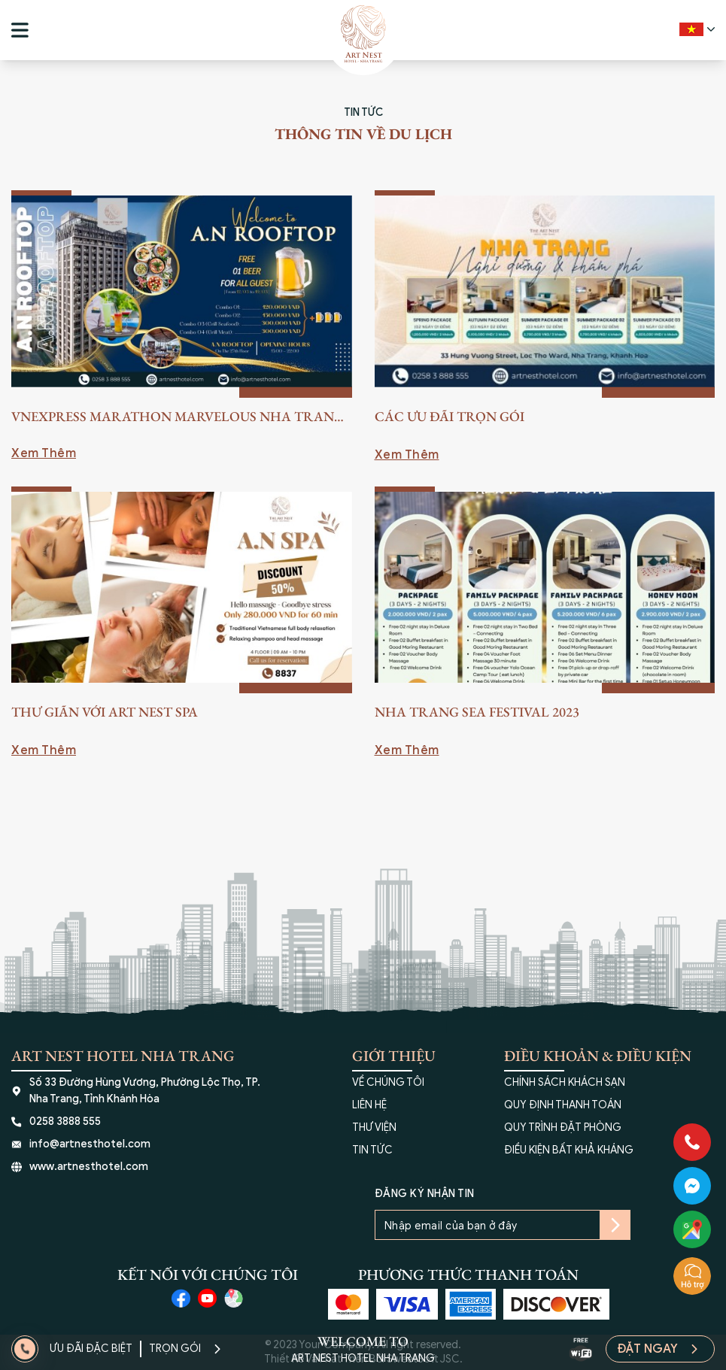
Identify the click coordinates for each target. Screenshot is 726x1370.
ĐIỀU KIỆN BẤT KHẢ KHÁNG (568, 1150)
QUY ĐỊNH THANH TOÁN (562, 1105)
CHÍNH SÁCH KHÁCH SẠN (564, 1082)
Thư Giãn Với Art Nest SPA (104, 711)
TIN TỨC (372, 1150)
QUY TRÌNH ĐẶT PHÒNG (562, 1127)
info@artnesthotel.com (89, 1144)
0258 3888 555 (65, 1121)
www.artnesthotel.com (88, 1166)
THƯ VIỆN (374, 1127)
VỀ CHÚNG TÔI (388, 1082)
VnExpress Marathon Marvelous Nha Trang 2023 (177, 417)
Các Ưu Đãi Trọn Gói (449, 416)
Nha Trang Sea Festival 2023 (477, 711)
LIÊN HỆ (369, 1105)
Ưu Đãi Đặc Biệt (91, 1348)
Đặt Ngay (647, 1348)
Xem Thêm (43, 453)
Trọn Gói (175, 1348)
